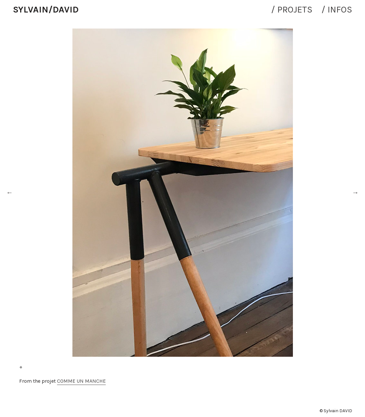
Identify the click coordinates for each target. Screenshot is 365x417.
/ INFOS (336, 9)
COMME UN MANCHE (81, 381)
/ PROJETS (291, 9)
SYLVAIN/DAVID (46, 9)
